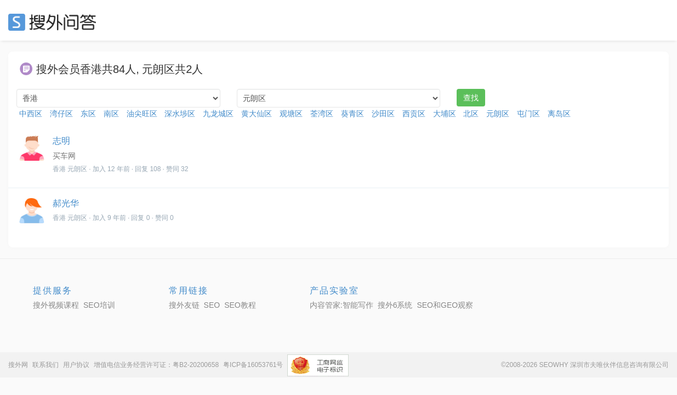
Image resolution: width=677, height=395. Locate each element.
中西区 (30, 113)
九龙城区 (218, 113)
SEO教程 (240, 305)
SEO (54, 22)
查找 (471, 97)
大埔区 (444, 113)
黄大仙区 (256, 113)
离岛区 (559, 113)
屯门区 (528, 113)
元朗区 (497, 113)
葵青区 (352, 113)
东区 (88, 113)
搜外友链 (184, 305)
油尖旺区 (142, 113)
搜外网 (18, 365)
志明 (61, 140)
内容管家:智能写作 (341, 305)
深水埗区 (179, 113)
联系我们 (45, 365)
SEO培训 (99, 305)
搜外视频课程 (56, 305)
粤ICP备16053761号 (253, 365)
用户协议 (76, 365)
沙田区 (383, 113)
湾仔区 (61, 113)
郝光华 (66, 203)
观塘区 (291, 113)
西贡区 (413, 113)
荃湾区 (321, 113)
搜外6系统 (395, 305)
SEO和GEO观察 (445, 305)
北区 (471, 113)
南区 (111, 113)
